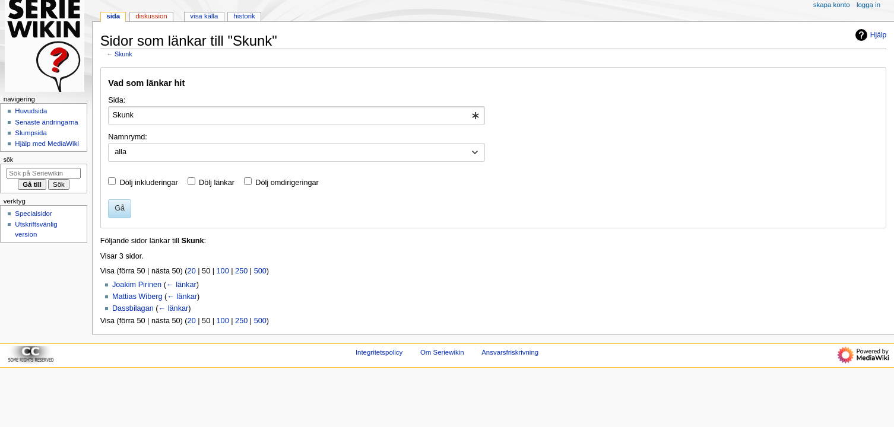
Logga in (868, 4)
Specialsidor (33, 213)
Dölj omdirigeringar (286, 183)
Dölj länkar (216, 183)
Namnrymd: (127, 137)
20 (192, 271)
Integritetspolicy (379, 352)
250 (241, 271)
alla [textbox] (120, 152)
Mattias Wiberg (137, 296)
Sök (8, 159)
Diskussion (151, 16)
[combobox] (296, 115)
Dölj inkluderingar (149, 183)
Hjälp (869, 35)
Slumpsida (30, 132)
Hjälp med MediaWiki (47, 143)
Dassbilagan (133, 308)
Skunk (123, 54)
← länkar (181, 285)
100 (223, 271)
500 (260, 271)
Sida (113, 16)
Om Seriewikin (442, 352)
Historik (244, 16)
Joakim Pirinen (136, 285)
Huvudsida (31, 110)
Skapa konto (831, 4)
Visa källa (204, 16)
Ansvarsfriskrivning (509, 352)
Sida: (116, 100)
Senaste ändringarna (46, 122)
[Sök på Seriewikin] (44, 173)
